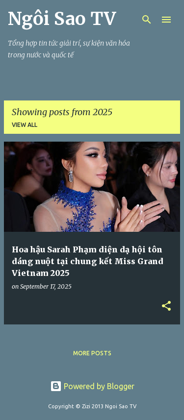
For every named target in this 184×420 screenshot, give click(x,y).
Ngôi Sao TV (62, 19)
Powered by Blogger (92, 386)
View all (24, 125)
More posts (92, 353)
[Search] (147, 19)
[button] (166, 306)
